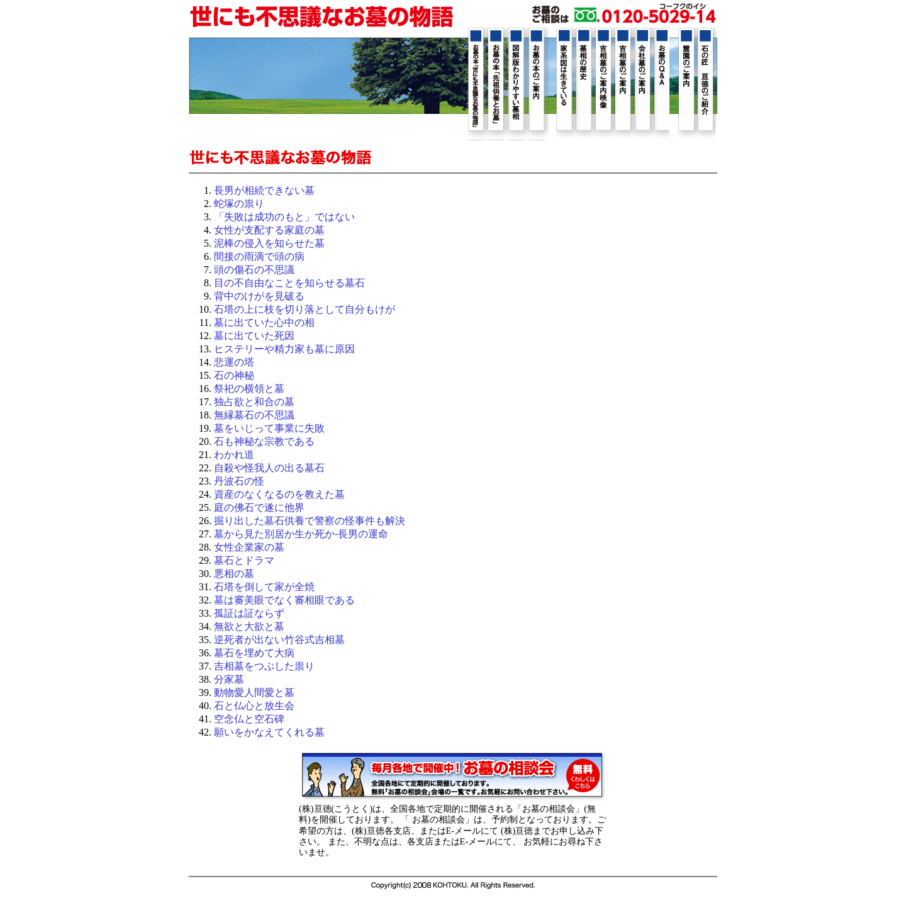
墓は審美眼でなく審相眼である (284, 600)
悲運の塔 (234, 362)
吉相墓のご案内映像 (603, 84)
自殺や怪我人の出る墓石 (269, 467)
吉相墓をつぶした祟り (264, 666)
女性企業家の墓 (249, 547)
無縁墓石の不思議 (254, 415)
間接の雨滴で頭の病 (259, 256)
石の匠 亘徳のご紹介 (706, 84)
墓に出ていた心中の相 (264, 322)
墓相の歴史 (584, 84)
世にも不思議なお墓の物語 (478, 84)
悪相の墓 (234, 573)
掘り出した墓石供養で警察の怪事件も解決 (309, 520)
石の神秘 (234, 375)
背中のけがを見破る (259, 296)
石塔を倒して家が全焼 (264, 586)
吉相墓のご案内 (622, 84)
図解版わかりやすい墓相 (518, 84)
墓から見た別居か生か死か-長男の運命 (301, 534)
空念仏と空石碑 (249, 719)
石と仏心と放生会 (254, 705)
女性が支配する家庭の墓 (269, 230)
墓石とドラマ (244, 560)
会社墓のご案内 (641, 84)
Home (321, 17)
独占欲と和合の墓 (254, 401)
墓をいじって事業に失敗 (269, 428)
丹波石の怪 (239, 481)
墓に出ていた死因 (254, 335)
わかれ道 (234, 454)
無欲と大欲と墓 (249, 626)
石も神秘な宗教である (264, 441)
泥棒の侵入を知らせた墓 (269, 243)
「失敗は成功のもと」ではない (284, 216)
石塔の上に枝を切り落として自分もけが (304, 309)
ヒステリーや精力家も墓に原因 (284, 349)
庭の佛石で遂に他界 (259, 507)
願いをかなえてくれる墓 (269, 732)
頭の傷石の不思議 (254, 269)
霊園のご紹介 (687, 84)
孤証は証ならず (249, 613)
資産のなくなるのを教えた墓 (279, 494)
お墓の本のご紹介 (538, 84)
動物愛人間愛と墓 (254, 692)
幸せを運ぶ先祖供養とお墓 (498, 84)
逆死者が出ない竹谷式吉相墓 (279, 639)
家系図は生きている (565, 84)
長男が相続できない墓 (264, 190)
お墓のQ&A (660, 84)
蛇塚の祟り (239, 203)
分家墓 (229, 679)
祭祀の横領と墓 (249, 388)
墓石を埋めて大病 (254, 652)
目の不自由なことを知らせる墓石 (289, 282)
